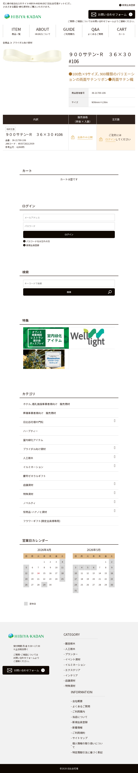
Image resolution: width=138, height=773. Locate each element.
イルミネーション (33, 467)
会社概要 (77, 701)
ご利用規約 (78, 732)
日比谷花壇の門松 (33, 422)
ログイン (110, 139)
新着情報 (77, 727)
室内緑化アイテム (33, 440)
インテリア (71, 675)
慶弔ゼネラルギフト (34, 476)
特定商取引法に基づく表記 (87, 752)
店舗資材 (28, 485)
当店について (80, 717)
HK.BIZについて (42, 30)
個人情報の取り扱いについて (87, 745)
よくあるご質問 (95, 30)
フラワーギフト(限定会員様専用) (41, 521)
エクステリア (72, 670)
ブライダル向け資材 (22, 42)
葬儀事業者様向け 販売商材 (39, 413)
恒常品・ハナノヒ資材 (35, 512)
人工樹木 (28, 458)
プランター (71, 654)
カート (122, 30)
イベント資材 (72, 659)
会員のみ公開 (85, 137)
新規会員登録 (128, 4)
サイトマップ (80, 738)
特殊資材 (28, 494)
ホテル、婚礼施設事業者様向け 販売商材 (46, 404)
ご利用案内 (69, 30)
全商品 (6, 42)
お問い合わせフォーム (112, 14)
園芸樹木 (70, 643)
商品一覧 (16, 30)
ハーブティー (30, 431)
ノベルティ (29, 503)
